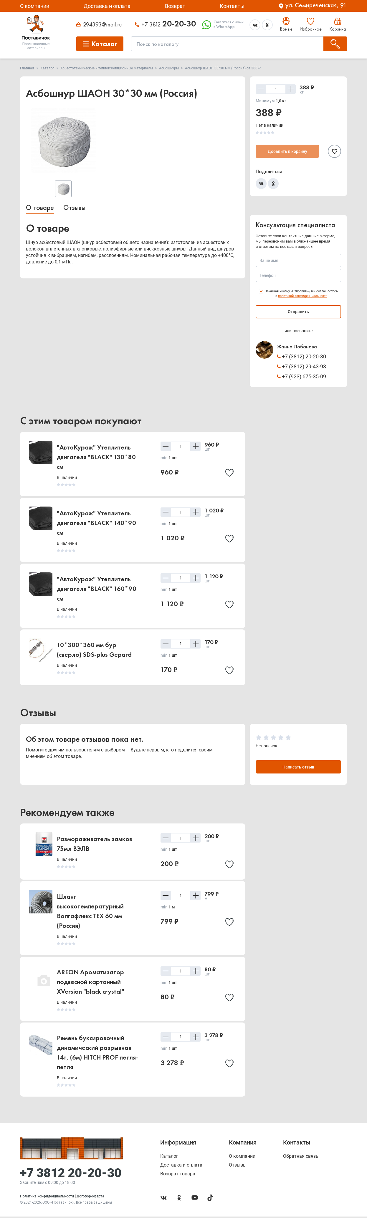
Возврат (175, 6)
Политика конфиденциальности (47, 1198)
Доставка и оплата (107, 6)
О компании (34, 6)
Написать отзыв (298, 768)
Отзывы (74, 207)
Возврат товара (177, 1175)
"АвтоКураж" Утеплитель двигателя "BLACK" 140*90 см (96, 523)
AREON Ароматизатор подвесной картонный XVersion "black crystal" (90, 983)
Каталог (169, 1157)
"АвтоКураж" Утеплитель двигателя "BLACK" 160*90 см (96, 589)
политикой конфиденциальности (302, 296)
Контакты (232, 6)
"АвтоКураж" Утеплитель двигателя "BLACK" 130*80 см (96, 457)
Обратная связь (300, 1157)
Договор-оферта (90, 1198)
